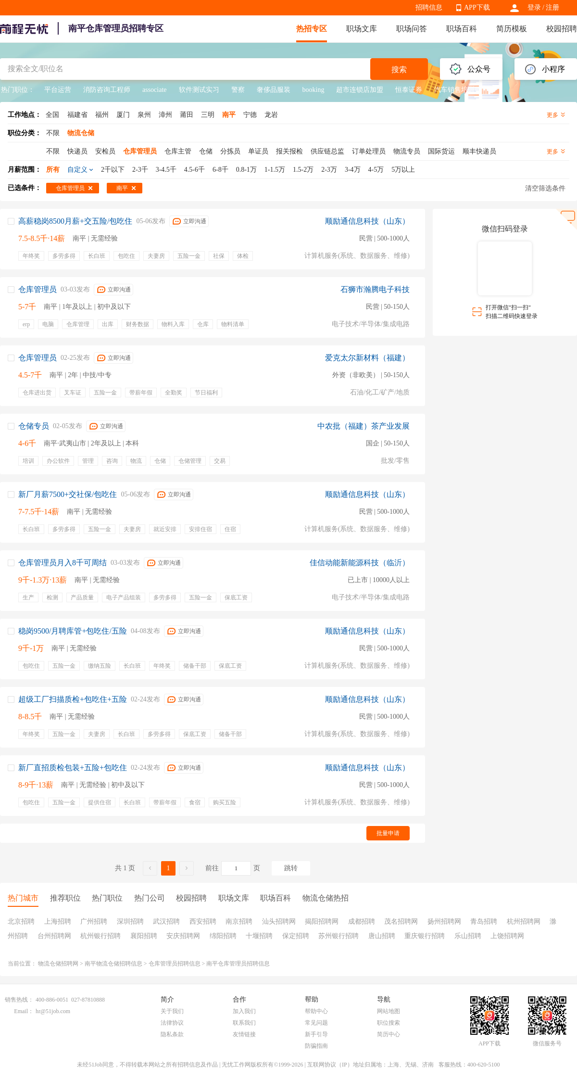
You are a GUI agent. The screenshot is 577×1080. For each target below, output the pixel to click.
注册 (552, 7)
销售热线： (19, 999)
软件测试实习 (199, 89)
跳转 (291, 868)
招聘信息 (428, 7)
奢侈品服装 (273, 89)
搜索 (399, 69)
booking (313, 89)
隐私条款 (172, 1034)
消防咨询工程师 (106, 89)
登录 (534, 7)
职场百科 (461, 29)
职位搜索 (388, 1022)
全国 (52, 114)
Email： (24, 1011)
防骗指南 (316, 1045)
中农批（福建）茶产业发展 (363, 426)
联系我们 (244, 1022)
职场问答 (411, 29)
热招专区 (311, 29)
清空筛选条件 (545, 188)
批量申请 (388, 833)
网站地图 (388, 1011)
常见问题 (316, 1022)
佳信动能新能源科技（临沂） (360, 563)
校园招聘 (561, 29)
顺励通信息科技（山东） (367, 221)
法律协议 (172, 1022)
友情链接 (244, 1034)
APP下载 (477, 7)
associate (154, 89)
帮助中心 (316, 1011)
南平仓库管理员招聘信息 (238, 963)
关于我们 (172, 1011)
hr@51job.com (53, 1011)
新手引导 (316, 1034)
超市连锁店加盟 (359, 89)
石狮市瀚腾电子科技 (375, 289)
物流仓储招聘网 (58, 963)
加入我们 (244, 1011)
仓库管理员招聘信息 (175, 963)
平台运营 (57, 89)
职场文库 (361, 29)
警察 (238, 89)
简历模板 (511, 29)
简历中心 (388, 1034)
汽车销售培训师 (457, 89)
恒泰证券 (408, 89)
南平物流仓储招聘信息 (113, 963)
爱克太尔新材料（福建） (367, 358)
